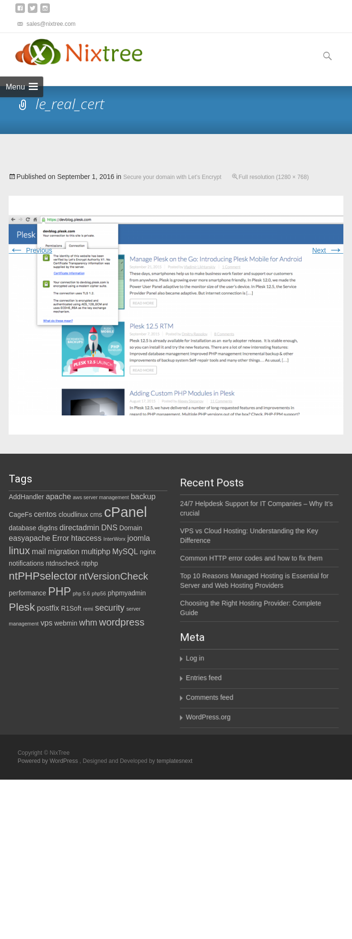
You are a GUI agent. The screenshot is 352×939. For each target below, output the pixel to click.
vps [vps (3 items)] (46, 622)
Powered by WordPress (49, 761)
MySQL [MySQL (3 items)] (125, 551)
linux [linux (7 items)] (19, 551)
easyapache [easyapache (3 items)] (29, 538)
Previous (30, 250)
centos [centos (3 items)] (45, 514)
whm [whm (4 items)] (88, 622)
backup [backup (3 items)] (143, 496)
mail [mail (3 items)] (39, 551)
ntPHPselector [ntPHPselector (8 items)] (43, 576)
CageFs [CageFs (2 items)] (20, 514)
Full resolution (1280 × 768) (274, 177)
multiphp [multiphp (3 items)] (96, 551)
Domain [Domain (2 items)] (130, 528)
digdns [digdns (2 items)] (48, 528)
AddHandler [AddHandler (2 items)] (26, 497)
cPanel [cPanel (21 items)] (125, 512)
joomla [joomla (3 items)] (138, 538)
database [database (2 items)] (22, 528)
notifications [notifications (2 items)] (26, 563)
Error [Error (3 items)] (61, 538)
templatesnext (175, 761)
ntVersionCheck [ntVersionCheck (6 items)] (113, 575)
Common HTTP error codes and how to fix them (228, 578)
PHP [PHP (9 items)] (59, 591)
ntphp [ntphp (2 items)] (90, 563)
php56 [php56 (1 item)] (99, 593)
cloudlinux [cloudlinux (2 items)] (73, 514)
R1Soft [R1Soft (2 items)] (71, 608)
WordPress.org (185, 734)
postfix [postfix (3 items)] (48, 608)
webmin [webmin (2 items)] (65, 623)
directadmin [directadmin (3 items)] (79, 527)
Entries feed (181, 695)
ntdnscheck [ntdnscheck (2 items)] (63, 563)
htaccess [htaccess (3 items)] (86, 538)
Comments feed (186, 715)
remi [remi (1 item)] (88, 609)
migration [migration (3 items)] (64, 551)
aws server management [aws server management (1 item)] (101, 497)
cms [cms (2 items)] (96, 514)
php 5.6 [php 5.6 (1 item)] (81, 593)
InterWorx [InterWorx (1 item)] (115, 539)
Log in (172, 676)
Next (327, 250)
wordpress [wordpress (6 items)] (122, 621)
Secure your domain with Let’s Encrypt (172, 177)
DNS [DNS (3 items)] (109, 527)
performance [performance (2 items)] (27, 593)
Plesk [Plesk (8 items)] (22, 607)
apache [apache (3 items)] (58, 496)
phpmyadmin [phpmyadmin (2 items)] (127, 593)
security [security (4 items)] (109, 608)
